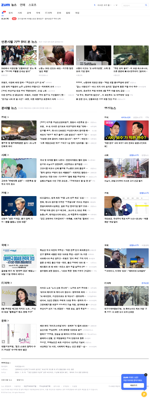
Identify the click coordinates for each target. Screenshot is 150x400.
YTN (147, 117)
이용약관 (17, 386)
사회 (20, 12)
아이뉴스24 (125, 117)
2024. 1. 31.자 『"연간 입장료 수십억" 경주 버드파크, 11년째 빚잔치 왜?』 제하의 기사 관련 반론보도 (51, 372)
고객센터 (66, 386)
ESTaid (5, 392)
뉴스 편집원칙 (6, 386)
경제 (29, 12)
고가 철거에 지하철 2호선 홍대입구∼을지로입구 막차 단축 (39, 18)
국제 (38, 12)
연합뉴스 (145, 155)
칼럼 (68, 12)
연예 (22, 5)
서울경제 (79, 75)
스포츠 (32, 5)
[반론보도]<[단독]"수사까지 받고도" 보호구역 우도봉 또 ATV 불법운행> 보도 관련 (44, 369)
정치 (11, 12)
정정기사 (5, 363)
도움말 (74, 386)
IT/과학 (48, 12)
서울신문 (116, 75)
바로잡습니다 (19, 366)
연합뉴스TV (137, 117)
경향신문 (4, 75)
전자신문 (145, 283)
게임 (77, 12)
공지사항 (56, 386)
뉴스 (14, 5)
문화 (59, 12)
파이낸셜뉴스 (43, 75)
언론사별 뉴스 (6, 380)
